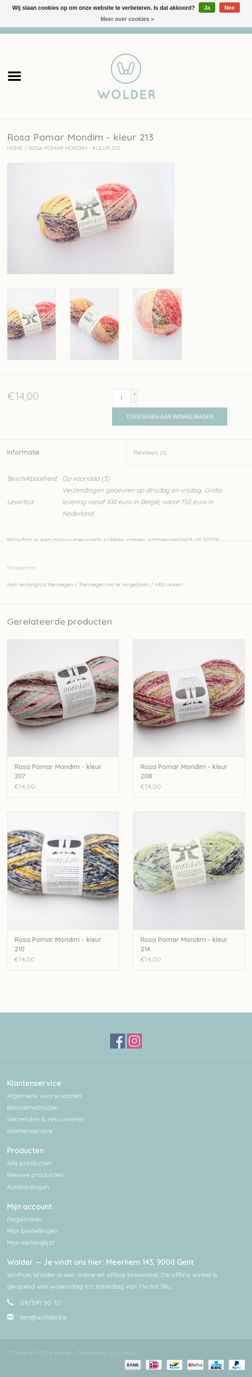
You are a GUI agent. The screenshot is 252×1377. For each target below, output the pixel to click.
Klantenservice (29, 1131)
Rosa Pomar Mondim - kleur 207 (58, 771)
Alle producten (29, 1163)
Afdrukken (168, 584)
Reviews (150, 452)
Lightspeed (121, 1352)
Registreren (24, 1219)
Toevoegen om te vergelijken (115, 584)
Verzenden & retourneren (45, 1119)
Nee (229, 8)
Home (15, 147)
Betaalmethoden (33, 1107)
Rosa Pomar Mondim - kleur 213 (74, 147)
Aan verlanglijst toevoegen (40, 584)
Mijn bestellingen (32, 1231)
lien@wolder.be (43, 1317)
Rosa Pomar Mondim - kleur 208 (184, 771)
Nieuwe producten (35, 1174)
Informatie (23, 452)
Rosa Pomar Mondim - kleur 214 (184, 944)
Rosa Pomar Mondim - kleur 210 (58, 944)
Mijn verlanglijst (30, 1242)
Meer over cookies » (127, 19)
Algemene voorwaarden (44, 1096)
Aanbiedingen (28, 1187)
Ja (207, 8)
